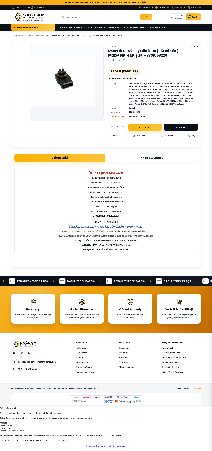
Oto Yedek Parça (84, 370)
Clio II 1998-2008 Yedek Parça (162, 83)
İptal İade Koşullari (170, 370)
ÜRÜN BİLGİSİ (60, 160)
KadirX (198, 392)
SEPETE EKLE (145, 130)
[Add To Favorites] (113, 138)
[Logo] (30, 16)
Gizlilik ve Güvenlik (170, 365)
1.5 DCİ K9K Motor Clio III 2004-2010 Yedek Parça (152, 101)
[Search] (106, 17)
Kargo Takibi (168, 351)
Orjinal (132, 111)
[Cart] (192, 17)
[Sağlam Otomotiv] (25, 347)
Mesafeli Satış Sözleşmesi (174, 360)
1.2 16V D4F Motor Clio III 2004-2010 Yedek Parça (173, 98)
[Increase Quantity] (124, 129)
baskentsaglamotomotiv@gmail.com (13, 433)
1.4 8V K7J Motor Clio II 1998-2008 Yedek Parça (162, 86)
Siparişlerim (124, 351)
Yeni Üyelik (124, 355)
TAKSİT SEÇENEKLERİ (152, 160)
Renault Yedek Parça (138, 83)
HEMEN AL (180, 130)
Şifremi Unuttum (127, 370)
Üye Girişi (123, 365)
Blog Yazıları (81, 355)
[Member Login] (173, 17)
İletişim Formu (82, 365)
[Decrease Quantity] (110, 129)
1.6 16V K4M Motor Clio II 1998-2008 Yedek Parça (168, 92)
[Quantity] (117, 129)
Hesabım (123, 360)
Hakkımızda (81, 351)
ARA (146, 17)
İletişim (79, 360)
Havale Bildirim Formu (172, 355)
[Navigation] (33, 27)
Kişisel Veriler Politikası (172, 374)
